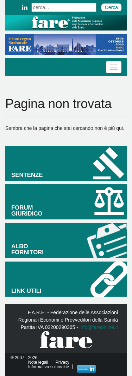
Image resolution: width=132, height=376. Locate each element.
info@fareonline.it (99, 327)
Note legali (38, 362)
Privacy (62, 362)
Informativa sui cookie (48, 366)
